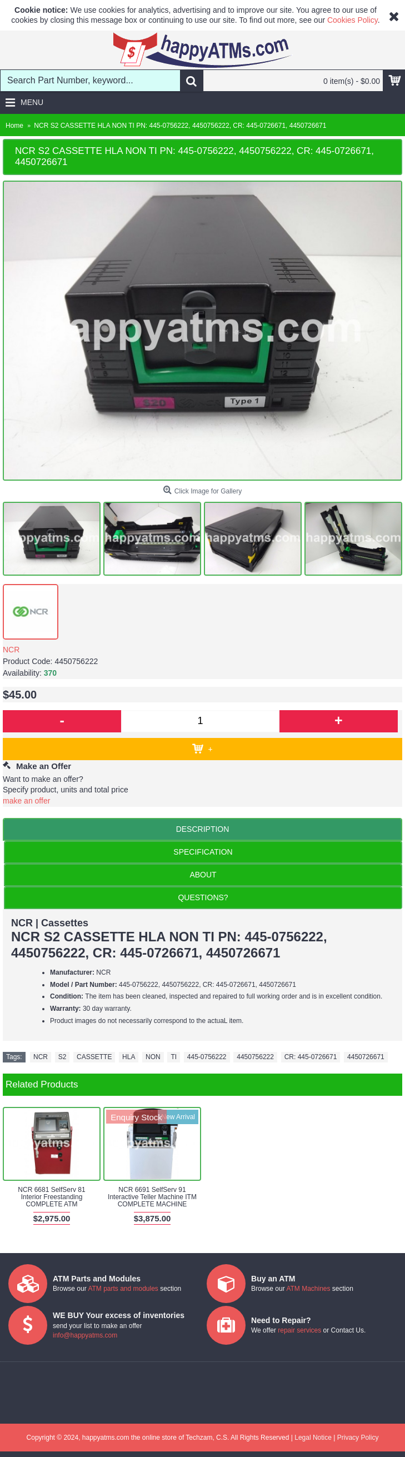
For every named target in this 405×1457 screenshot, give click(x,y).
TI (174, 1057)
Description (202, 829)
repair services (299, 1330)
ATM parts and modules (123, 1289)
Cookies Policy (352, 20)
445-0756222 (207, 1057)
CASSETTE (94, 1057)
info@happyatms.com (85, 1335)
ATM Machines (308, 1289)
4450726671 (365, 1057)
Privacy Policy (358, 1437)
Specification (202, 851)
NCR (11, 649)
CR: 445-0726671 (310, 1057)
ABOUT (202, 874)
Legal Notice (313, 1437)
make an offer (26, 800)
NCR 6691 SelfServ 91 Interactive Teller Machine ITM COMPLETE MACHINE (152, 1197)
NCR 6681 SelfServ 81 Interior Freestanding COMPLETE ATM (51, 1197)
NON (153, 1057)
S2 (62, 1057)
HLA (128, 1057)
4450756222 (255, 1057)
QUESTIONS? (203, 897)
